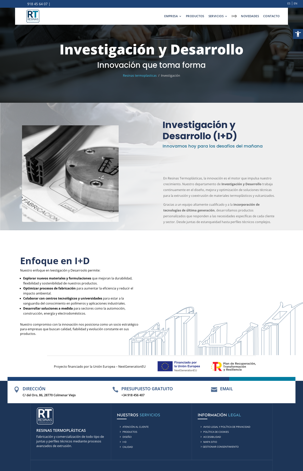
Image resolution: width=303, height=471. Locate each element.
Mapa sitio (210, 442)
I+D (234, 16)
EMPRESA (171, 16)
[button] (298, 34)
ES (288, 3)
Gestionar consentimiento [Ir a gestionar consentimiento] (221, 446)
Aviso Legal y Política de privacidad (226, 427)
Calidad (128, 447)
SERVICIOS (216, 16)
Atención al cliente (136, 427)
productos (130, 432)
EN (295, 3)
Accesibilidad (212, 437)
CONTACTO (271, 16)
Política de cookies (216, 432)
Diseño (127, 437)
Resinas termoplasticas (140, 75)
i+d (124, 442)
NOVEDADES (250, 16)
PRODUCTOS (195, 16)
